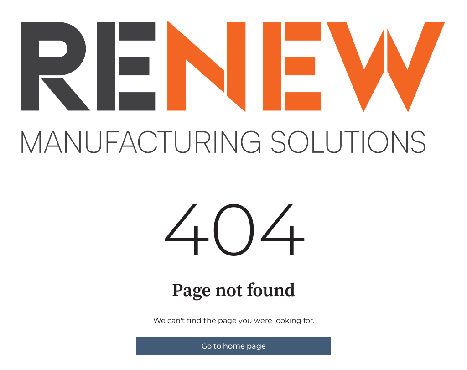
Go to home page (234, 346)
